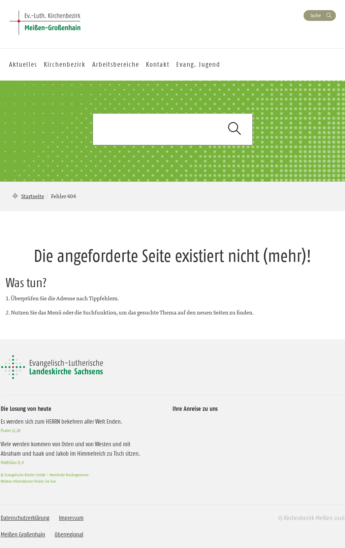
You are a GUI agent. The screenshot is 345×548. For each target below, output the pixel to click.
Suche (315, 15)
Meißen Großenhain (23, 534)
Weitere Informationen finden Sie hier (28, 481)
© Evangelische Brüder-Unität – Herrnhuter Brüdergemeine (45, 474)
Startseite (32, 196)
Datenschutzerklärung (25, 518)
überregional (69, 534)
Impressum (71, 518)
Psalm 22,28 (11, 430)
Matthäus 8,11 (12, 462)
